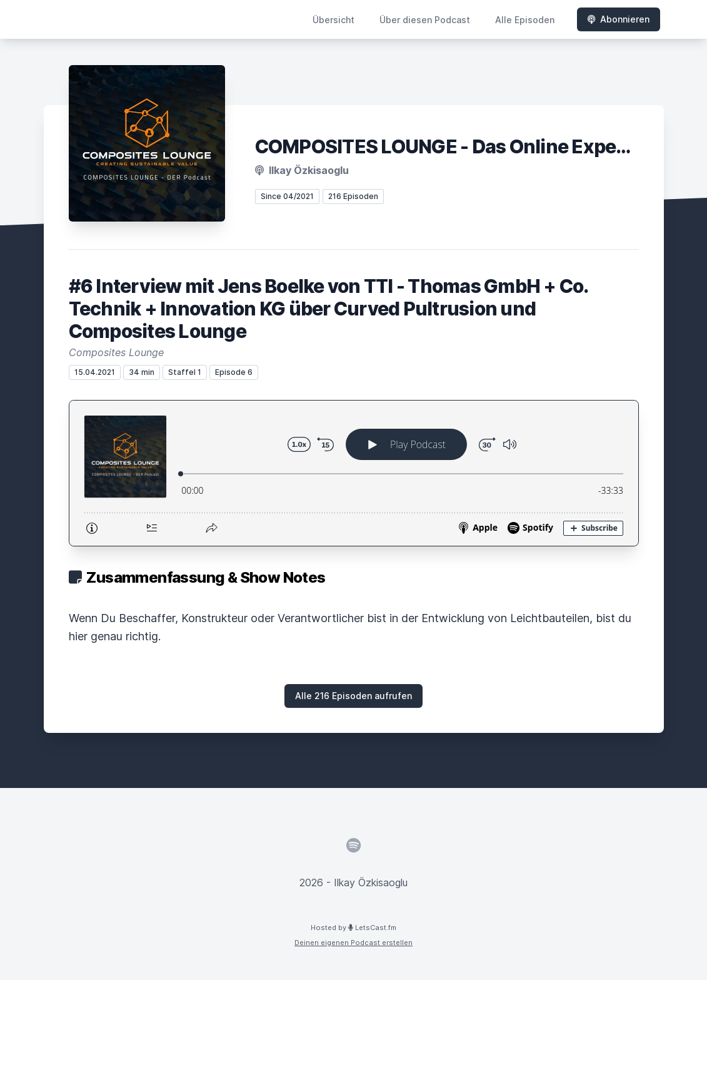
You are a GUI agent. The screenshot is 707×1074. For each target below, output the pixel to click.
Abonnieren (618, 19)
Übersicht (333, 19)
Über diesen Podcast (424, 19)
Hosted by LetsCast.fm (353, 927)
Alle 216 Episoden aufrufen (353, 695)
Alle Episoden (524, 19)
